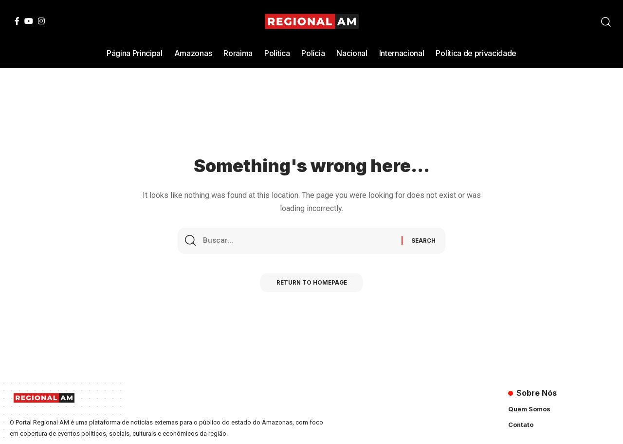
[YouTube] (29, 21)
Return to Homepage (311, 285)
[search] (606, 22)
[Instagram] (41, 21)
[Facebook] (17, 21)
